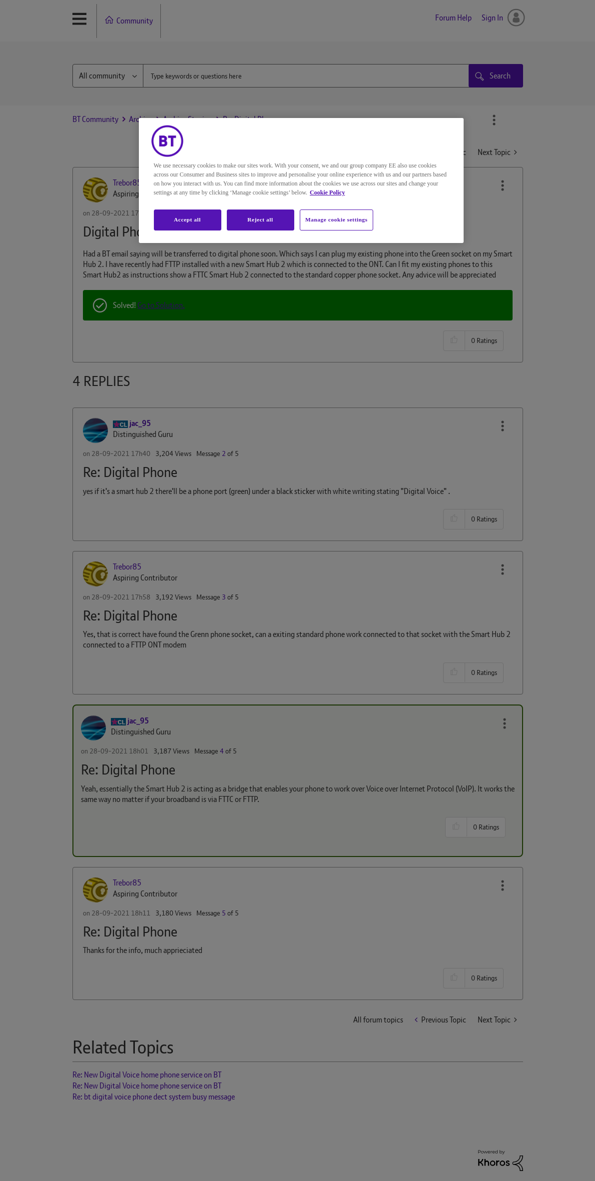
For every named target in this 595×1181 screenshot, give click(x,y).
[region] (301, 180)
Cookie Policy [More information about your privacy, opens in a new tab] (327, 192)
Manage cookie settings (336, 219)
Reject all (260, 219)
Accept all (187, 219)
